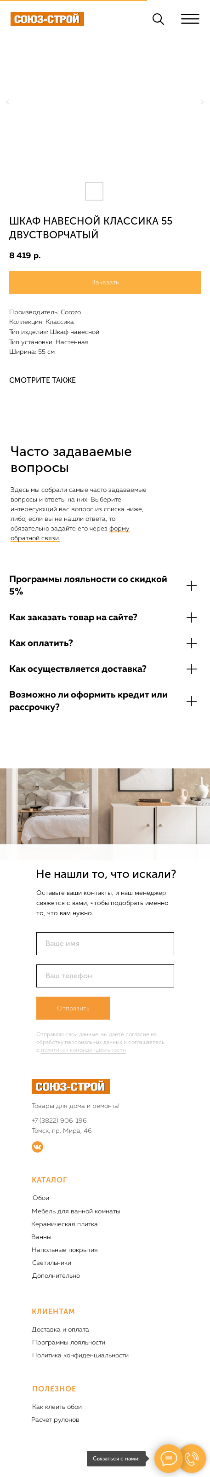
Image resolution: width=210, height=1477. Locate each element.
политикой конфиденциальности (83, 1050)
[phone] (105, 975)
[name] (105, 943)
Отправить (73, 1008)
